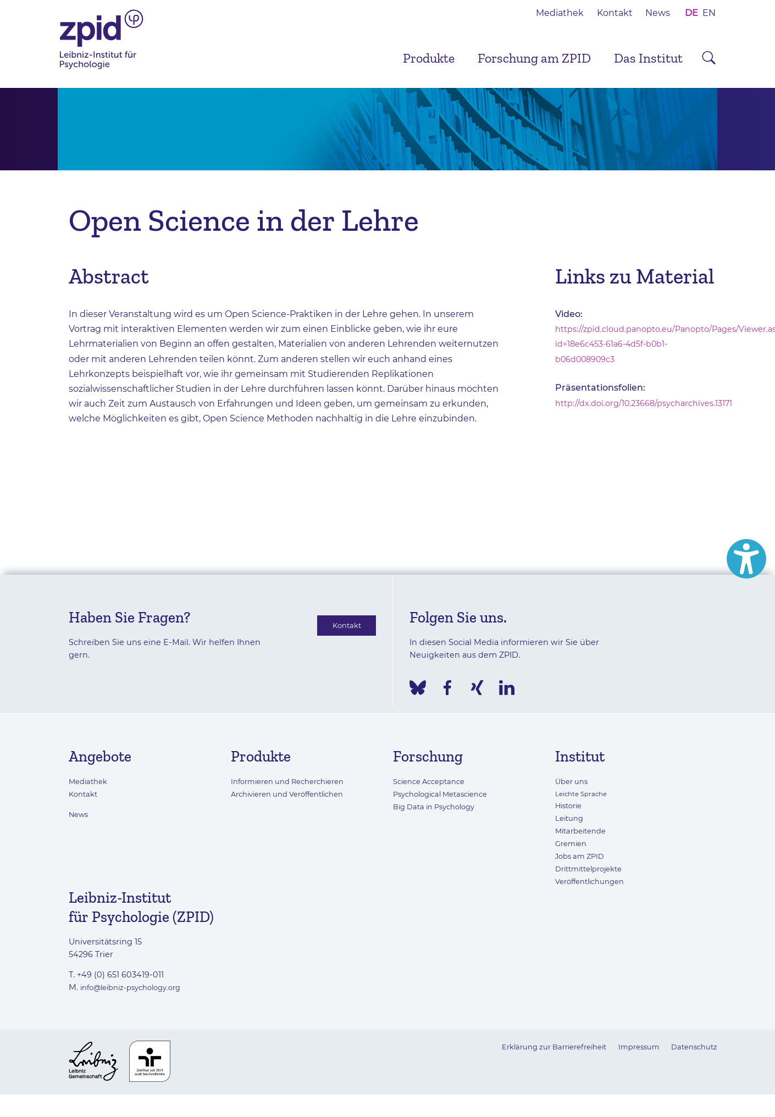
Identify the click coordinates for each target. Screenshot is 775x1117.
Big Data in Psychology (439, 807)
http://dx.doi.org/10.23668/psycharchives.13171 (653, 403)
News (657, 13)
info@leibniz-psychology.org (137, 987)
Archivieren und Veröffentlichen (295, 794)
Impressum (632, 1047)
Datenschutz (691, 1047)
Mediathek (560, 13)
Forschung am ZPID (534, 58)
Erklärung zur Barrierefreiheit (537, 1047)
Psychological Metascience (446, 794)
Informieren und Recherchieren (295, 781)
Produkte (429, 58)
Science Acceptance (433, 781)
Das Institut (648, 58)
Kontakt (615, 13)
